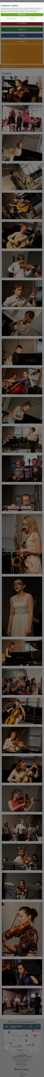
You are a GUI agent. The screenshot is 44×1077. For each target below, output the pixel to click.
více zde (35, 11)
